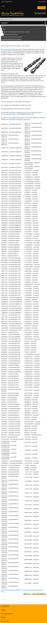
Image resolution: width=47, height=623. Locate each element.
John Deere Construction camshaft (11, 49)
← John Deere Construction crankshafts (11, 590)
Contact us (42, 7)
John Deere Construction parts (18, 112)
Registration (8, 1)
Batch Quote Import (40, 13)
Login (2, 1)
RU (4, 6)
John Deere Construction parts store (19, 119)
